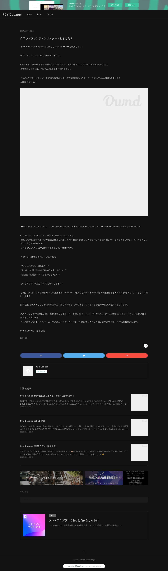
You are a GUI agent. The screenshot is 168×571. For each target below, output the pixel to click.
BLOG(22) (24, 338)
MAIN (29, 14)
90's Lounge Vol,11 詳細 (32, 421)
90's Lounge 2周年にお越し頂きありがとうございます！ (47, 396)
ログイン (131, 5)
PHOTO (50, 14)
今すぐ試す (114, 5)
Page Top (84, 551)
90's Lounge (12, 14)
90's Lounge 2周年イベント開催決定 (38, 446)
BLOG (39, 14)
